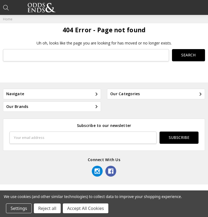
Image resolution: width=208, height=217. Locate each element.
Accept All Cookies (85, 208)
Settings (19, 208)
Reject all (47, 208)
